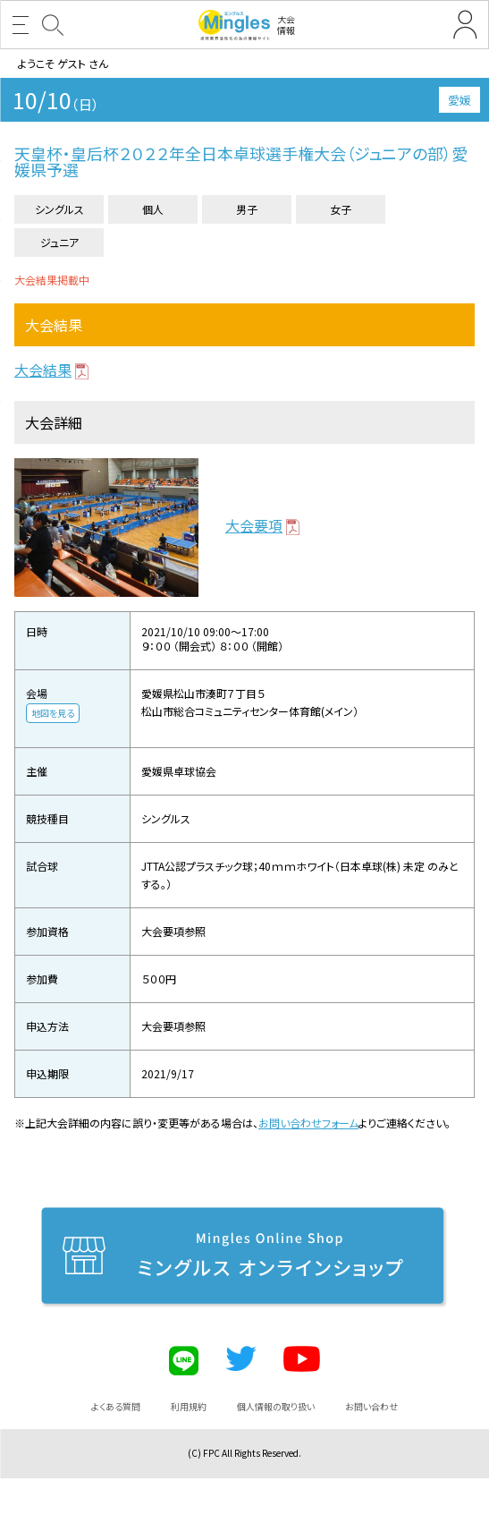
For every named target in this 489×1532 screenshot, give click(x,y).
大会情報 (246, 25)
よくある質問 (115, 1406)
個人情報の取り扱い (276, 1406)
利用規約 (189, 1406)
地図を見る (52, 712)
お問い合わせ (371, 1406)
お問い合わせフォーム (308, 1122)
